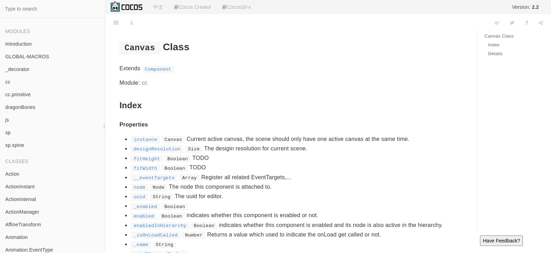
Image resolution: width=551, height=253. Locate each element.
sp (8, 132)
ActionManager (22, 212)
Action (12, 174)
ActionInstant (20, 186)
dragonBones (20, 107)
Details (495, 53)
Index (494, 44)
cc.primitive (18, 94)
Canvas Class (499, 36)
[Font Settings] (131, 23)
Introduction (18, 44)
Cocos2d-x (236, 7)
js (7, 120)
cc (7, 82)
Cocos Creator (192, 7)
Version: (525, 7)
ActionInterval (20, 199)
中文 (158, 7)
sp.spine (14, 145)
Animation (16, 237)
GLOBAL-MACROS (27, 56)
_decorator (17, 69)
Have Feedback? (501, 241)
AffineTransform (23, 224)
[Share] (540, 23)
